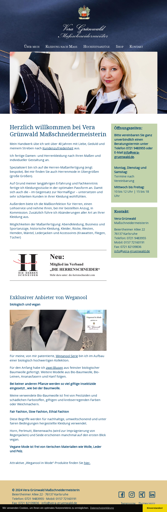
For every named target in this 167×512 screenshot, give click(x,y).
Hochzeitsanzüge (96, 46)
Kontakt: (121, 211)
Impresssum (128, 503)
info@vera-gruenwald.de (126, 154)
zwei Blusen (54, 368)
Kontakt (136, 46)
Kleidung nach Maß (61, 46)
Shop (119, 46)
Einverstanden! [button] (155, 508)
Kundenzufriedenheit (57, 148)
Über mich (31, 46)
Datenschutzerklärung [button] (102, 508)
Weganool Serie (67, 356)
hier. (87, 463)
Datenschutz (147, 503)
